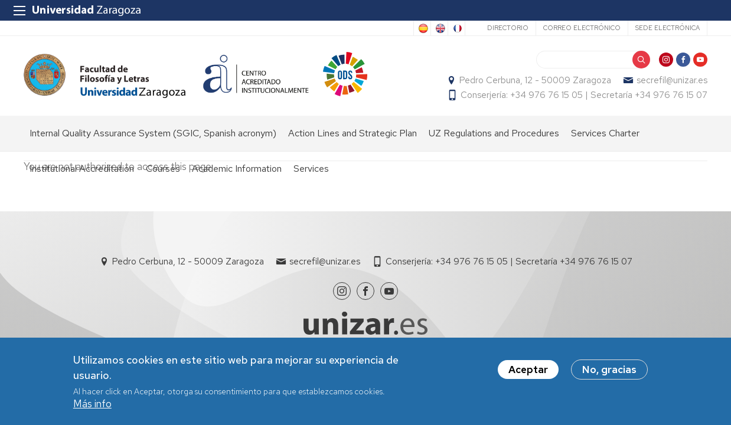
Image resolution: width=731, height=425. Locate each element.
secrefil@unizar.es (672, 80)
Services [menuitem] (311, 168)
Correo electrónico (582, 28)
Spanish (422, 28)
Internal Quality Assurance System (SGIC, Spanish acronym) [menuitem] (153, 133)
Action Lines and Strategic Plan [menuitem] (352, 133)
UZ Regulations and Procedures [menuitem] (494, 133)
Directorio (507, 28)
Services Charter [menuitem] (605, 133)
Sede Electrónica (667, 28)
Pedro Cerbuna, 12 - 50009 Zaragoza (535, 80)
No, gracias (609, 372)
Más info (92, 406)
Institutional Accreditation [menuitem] (82, 168)
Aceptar (528, 372)
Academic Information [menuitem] (237, 168)
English (439, 28)
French (456, 28)
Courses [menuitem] (163, 168)
